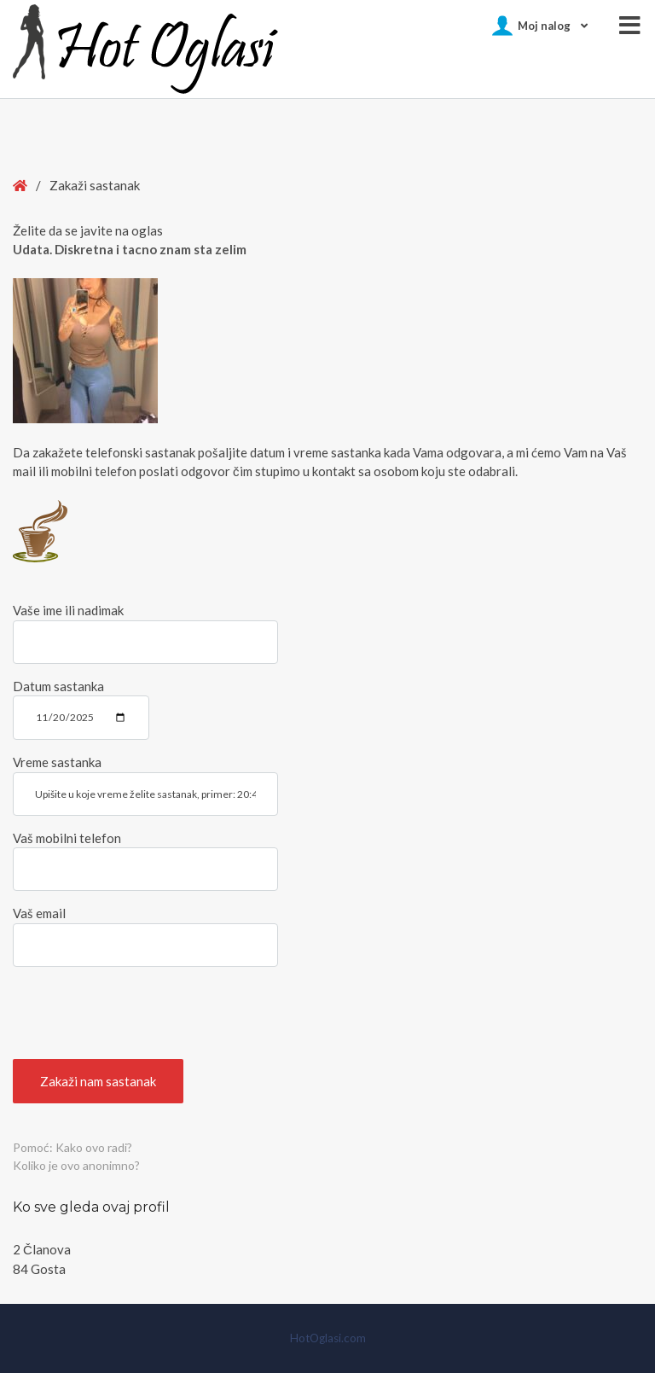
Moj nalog (544, 25)
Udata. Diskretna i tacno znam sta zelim (129, 249)
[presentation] (142, 1013)
